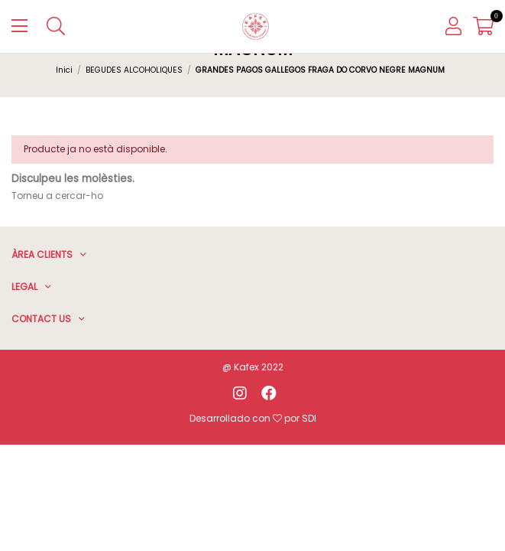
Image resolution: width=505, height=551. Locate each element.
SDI (309, 418)
